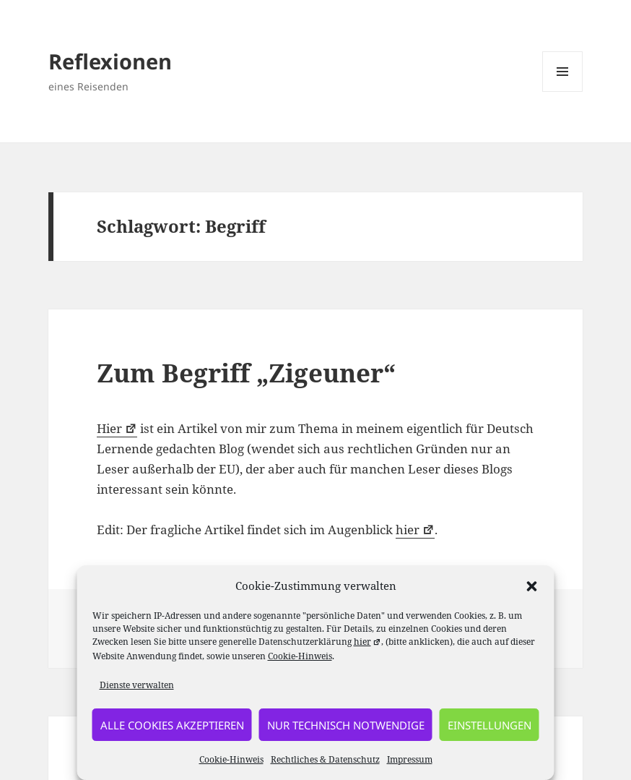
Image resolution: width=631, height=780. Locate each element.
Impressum (409, 759)
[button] (532, 586)
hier (415, 529)
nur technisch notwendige (346, 725)
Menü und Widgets (563, 91)
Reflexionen (110, 61)
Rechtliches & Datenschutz (325, 759)
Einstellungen (489, 725)
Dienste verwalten (137, 685)
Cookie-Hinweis (300, 656)
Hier (116, 428)
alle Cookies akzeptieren (172, 725)
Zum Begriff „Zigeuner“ (246, 373)
